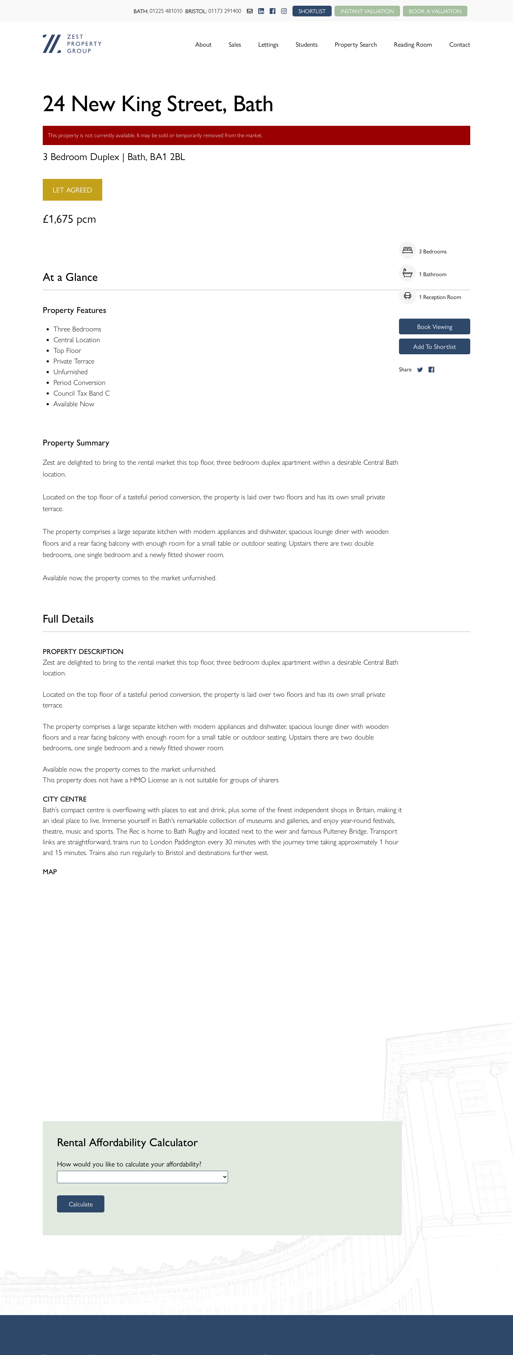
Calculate (81, 1203)
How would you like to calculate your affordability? (129, 1163)
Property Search (356, 44)
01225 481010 (166, 10)
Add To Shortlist (434, 346)
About (203, 44)
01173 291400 (224, 10)
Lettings (268, 44)
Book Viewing (434, 326)
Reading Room (413, 44)
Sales (235, 44)
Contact (459, 44)
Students (307, 44)
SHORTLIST (312, 11)
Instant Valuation (367, 11)
